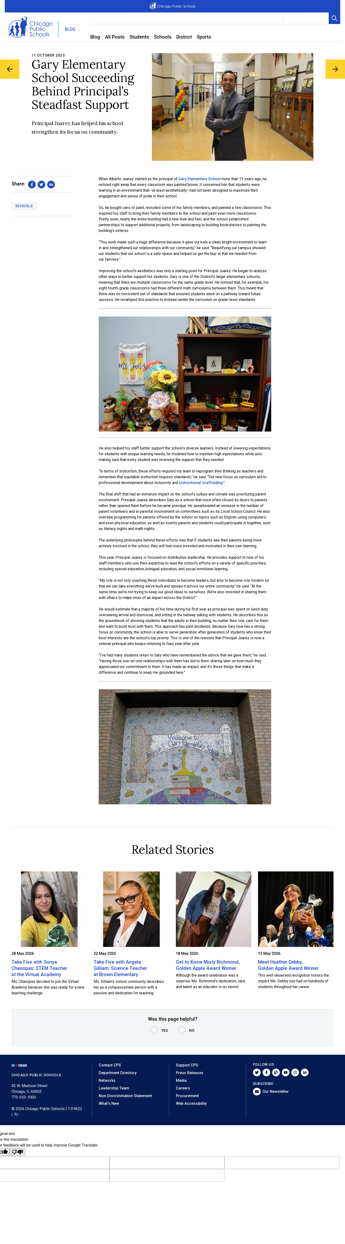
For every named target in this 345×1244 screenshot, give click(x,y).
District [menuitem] (184, 37)
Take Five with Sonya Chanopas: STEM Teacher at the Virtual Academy (39, 968)
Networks (107, 1080)
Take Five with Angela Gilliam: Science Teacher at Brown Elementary (120, 968)
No (192, 1030)
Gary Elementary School (199, 179)
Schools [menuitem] (163, 37)
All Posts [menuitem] (115, 37)
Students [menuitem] (139, 37)
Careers (183, 1088)
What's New (109, 1103)
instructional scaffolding (201, 482)
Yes (164, 1030)
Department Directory (118, 1073)
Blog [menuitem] (95, 37)
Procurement (187, 1096)
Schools (24, 206)
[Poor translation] (17, 1152)
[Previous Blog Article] (10, 69)
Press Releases (189, 1073)
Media (181, 1080)
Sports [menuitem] (204, 37)
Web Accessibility (191, 1103)
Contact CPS (110, 1065)
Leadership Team (114, 1088)
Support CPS (187, 1065)
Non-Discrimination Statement (125, 1096)
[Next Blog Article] (335, 69)
